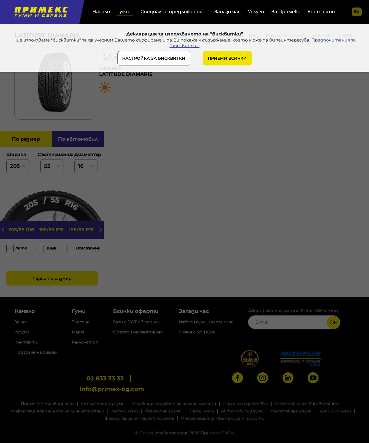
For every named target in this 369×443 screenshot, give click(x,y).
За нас (21, 321)
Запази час (227, 11)
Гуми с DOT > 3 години (136, 321)
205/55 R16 (21, 229)
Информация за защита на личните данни (57, 411)
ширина (17, 162)
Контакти (321, 11)
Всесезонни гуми (163, 411)
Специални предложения (171, 11)
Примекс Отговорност (47, 403)
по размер (26, 139)
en (356, 11)
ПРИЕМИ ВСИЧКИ (227, 58)
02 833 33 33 (105, 378)
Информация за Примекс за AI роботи (222, 418)
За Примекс (286, 11)
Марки (79, 332)
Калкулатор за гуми (103, 403)
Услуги (256, 11)
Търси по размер (52, 278)
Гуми (123, 11)
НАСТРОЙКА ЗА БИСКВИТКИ (153, 58)
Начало (101, 11)
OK (334, 322)
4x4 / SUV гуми (335, 411)
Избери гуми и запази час (206, 321)
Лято (21, 248)
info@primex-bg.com (112, 389)
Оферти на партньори (138, 332)
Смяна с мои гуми (197, 332)
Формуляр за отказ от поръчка (139, 418)
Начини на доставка (245, 403)
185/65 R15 (81, 229)
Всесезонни (87, 248)
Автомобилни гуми (242, 411)
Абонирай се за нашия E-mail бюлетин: (294, 318)
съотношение (51, 162)
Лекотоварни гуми (291, 411)
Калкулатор (85, 342)
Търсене (81, 321)
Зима (51, 248)
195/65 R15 (51, 229)
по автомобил (78, 139)
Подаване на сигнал (35, 352)
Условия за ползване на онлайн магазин (174, 403)
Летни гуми (124, 411)
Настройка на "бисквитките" (308, 403)
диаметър (85, 162)
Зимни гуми (201, 411)
